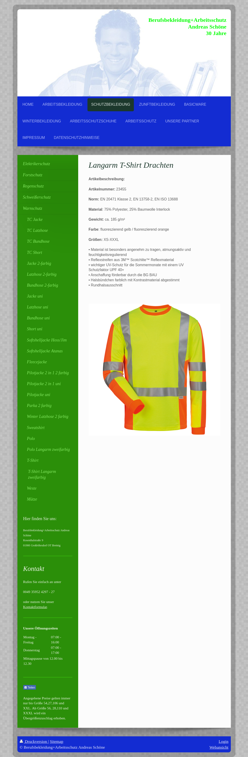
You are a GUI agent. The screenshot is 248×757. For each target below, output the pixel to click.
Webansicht (219, 747)
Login (223, 741)
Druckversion (34, 741)
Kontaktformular (35, 607)
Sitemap (56, 741)
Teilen (29, 687)
